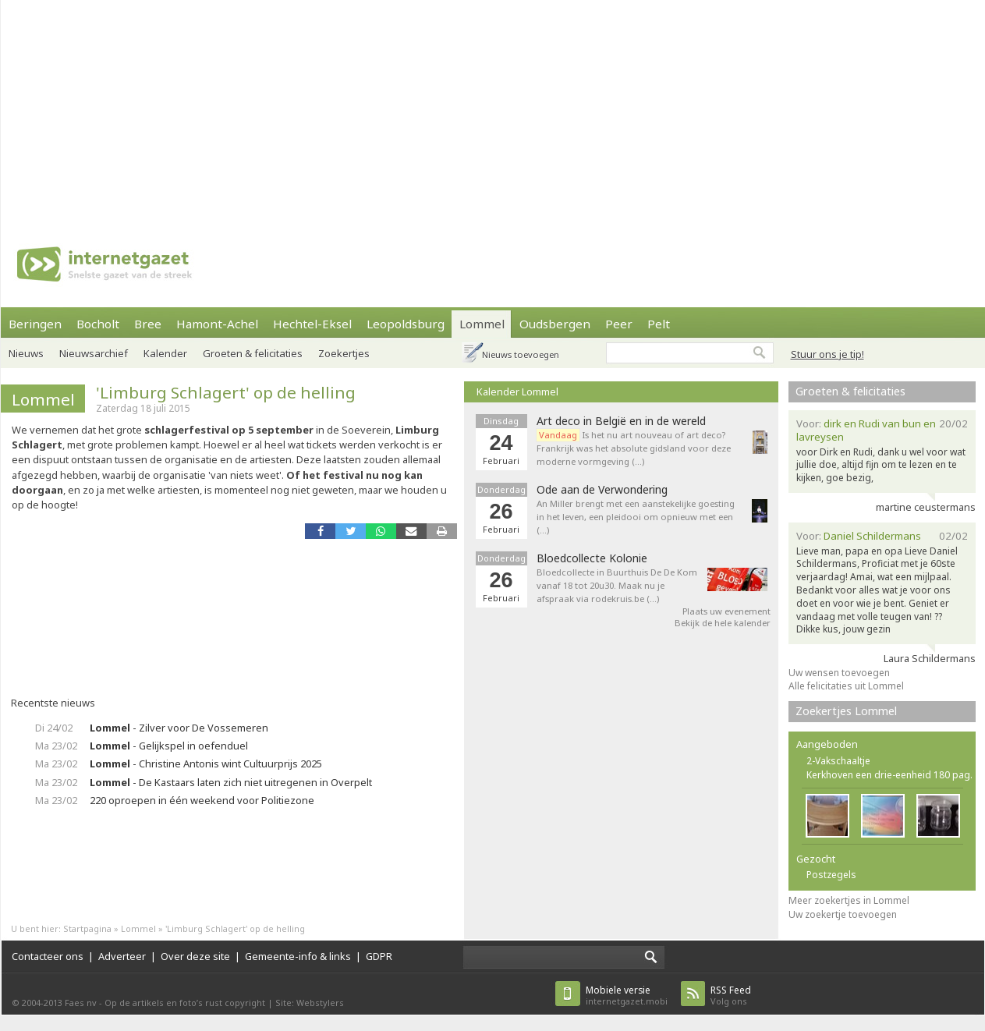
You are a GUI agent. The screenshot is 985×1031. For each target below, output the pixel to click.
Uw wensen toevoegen (839, 672)
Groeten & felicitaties (253, 353)
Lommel (482, 323)
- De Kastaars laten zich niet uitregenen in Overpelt (231, 782)
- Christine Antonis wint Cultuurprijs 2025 (206, 763)
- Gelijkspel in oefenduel (169, 746)
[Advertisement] (457, 109)
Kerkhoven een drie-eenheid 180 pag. (889, 774)
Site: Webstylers (309, 1002)
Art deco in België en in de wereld (621, 421)
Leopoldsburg (406, 323)
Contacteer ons (47, 956)
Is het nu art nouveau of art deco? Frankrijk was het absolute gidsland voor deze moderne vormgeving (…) (634, 448)
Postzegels (831, 874)
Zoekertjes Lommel (846, 710)
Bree (147, 323)
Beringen (35, 323)
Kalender (165, 353)
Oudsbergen (554, 323)
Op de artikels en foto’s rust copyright (185, 1002)
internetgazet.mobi (627, 995)
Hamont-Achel (217, 323)
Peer (618, 323)
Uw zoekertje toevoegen (842, 914)
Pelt (658, 323)
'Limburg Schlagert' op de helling (226, 392)
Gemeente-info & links (298, 956)
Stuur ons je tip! (827, 354)
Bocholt (97, 323)
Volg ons (730, 995)
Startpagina (87, 928)
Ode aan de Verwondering (602, 490)
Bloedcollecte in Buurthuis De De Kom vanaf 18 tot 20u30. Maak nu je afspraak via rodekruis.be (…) (617, 585)
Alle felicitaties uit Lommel (846, 686)
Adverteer (122, 956)
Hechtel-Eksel (312, 323)
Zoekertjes (344, 353)
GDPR (379, 956)
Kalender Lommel (517, 391)
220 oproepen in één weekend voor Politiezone (202, 800)
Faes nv (81, 1002)
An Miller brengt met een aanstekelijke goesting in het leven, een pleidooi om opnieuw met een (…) (636, 517)
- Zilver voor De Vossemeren (179, 728)
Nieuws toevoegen (520, 354)
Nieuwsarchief (93, 353)
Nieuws (26, 353)
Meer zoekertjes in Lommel (848, 900)
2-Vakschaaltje (838, 760)
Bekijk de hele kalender (723, 623)
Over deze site (195, 956)
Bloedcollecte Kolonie (592, 558)
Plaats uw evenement (726, 611)
